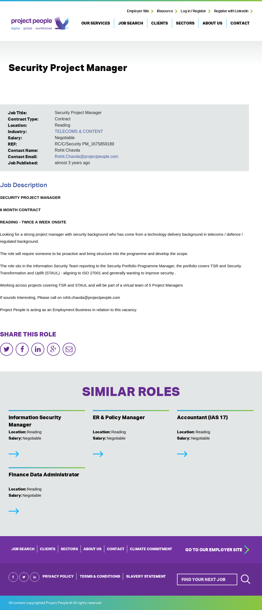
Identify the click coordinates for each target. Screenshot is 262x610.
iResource (165, 11)
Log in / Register (193, 11)
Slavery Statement (146, 576)
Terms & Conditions (100, 576)
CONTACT (240, 23)
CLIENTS (159, 23)
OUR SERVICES (95, 23)
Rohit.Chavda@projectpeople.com (86, 156)
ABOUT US (212, 23)
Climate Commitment (151, 549)
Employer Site (138, 11)
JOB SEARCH (130, 23)
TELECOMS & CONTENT (79, 131)
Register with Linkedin (231, 11)
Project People (40, 23)
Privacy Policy (58, 576)
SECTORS (185, 23)
